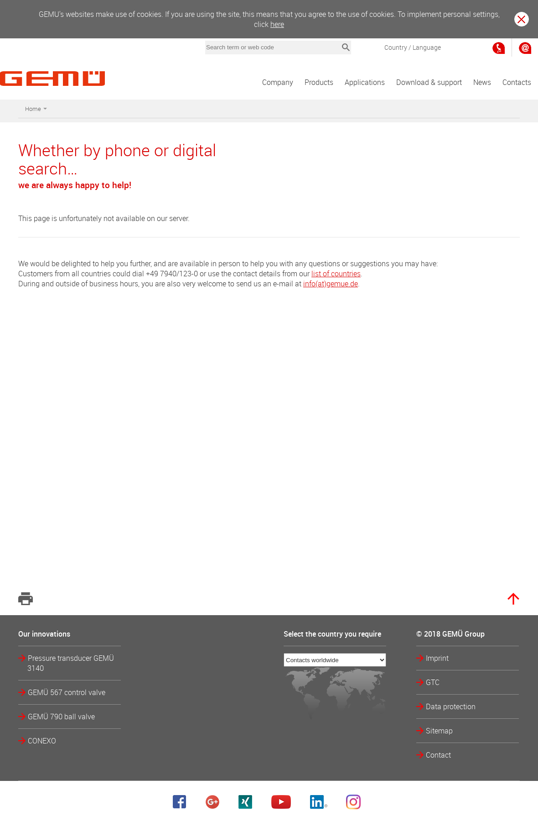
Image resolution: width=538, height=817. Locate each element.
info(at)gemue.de (330, 284)
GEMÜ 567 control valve (66, 692)
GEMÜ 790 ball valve (61, 717)
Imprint (437, 658)
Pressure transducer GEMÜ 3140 (70, 663)
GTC (433, 682)
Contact (438, 755)
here (277, 24)
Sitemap (439, 731)
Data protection (451, 706)
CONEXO (42, 741)
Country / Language (412, 47)
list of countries (336, 274)
